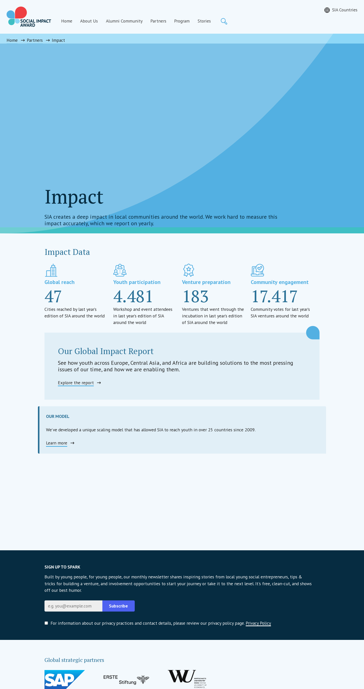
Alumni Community (124, 21)
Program (182, 21)
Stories (204, 21)
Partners (158, 21)
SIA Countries (344, 10)
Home (66, 21)
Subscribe (118, 606)
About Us (89, 21)
